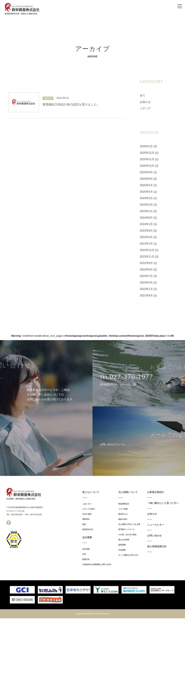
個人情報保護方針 (157, 546)
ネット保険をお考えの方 (128, 555)
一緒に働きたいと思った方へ (163, 503)
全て (150, 95)
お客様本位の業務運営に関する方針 (96, 564)
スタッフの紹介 (88, 509)
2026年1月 (153, 146)
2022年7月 (153, 276)
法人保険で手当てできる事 (129, 524)
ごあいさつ (86, 504)
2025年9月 (153, 172)
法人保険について (128, 492)
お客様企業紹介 (155, 492)
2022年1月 (153, 289)
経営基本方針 (87, 529)
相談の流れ (122, 519)
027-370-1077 (17, 515)
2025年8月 (153, 178)
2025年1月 (153, 211)
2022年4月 (153, 282)
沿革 (84, 554)
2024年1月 (153, 224)
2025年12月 (154, 152)
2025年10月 (154, 165)
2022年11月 (154, 256)
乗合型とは (122, 514)
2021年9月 (153, 295)
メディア (152, 108)
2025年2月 (153, 204)
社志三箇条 (86, 514)
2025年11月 (154, 159)
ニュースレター (155, 524)
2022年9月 (153, 263)
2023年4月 (153, 237)
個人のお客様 (123, 540)
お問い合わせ (154, 535)
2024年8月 (153, 217)
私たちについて (90, 492)
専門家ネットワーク (126, 529)
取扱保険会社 (123, 504)
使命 (84, 524)
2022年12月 (154, 250)
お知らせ (48, 106)
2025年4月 (153, 191)
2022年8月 (153, 269)
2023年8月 (153, 230)
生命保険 (122, 550)
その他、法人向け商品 (127, 534)
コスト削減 (122, 509)
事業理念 (86, 519)
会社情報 (86, 549)
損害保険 (122, 545)
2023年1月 (153, 243)
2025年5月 (153, 185)
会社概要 (87, 537)
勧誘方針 (86, 559)
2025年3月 (153, 198)
